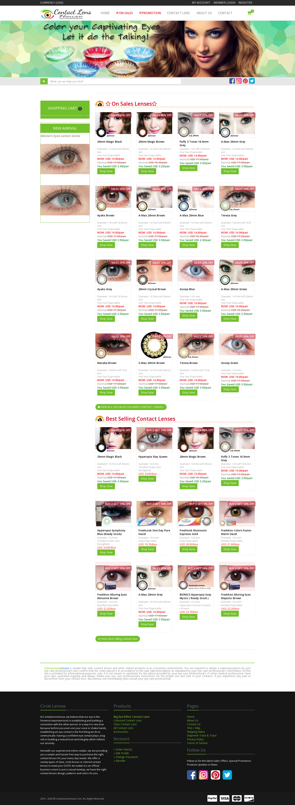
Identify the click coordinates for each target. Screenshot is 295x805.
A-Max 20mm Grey (233, 141)
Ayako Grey (104, 289)
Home (191, 716)
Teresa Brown (189, 363)
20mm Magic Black (109, 141)
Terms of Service (197, 743)
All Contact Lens (123, 728)
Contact (225, 13)
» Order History (123, 749)
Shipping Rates (196, 731)
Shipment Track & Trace (202, 735)
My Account (201, 2)
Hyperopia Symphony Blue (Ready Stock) (111, 532)
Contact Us (194, 724)
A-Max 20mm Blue (192, 215)
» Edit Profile (121, 753)
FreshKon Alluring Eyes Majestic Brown (236, 596)
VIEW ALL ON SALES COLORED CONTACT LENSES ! (131, 407)
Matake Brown (106, 363)
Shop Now (106, 171)
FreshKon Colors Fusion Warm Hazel (236, 532)
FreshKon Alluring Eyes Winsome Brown (112, 596)
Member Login (225, 2)
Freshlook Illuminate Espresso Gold (193, 532)
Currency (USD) (51, 2)
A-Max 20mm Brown (151, 215)
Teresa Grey (229, 215)
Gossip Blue (187, 289)
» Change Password (126, 757)
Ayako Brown (105, 215)
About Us (204, 13)
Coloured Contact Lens (128, 720)
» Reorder (119, 760)
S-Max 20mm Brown (151, 363)
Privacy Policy (195, 739)
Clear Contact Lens (125, 724)
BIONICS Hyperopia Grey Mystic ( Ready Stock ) (195, 596)
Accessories (121, 731)
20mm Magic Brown (151, 141)
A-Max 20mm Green (234, 289)
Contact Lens (178, 13)
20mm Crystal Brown (152, 289)
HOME (105, 13)
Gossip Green (229, 363)
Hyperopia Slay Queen (152, 456)
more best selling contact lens (118, 639)
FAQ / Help (193, 728)
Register (245, 2)
